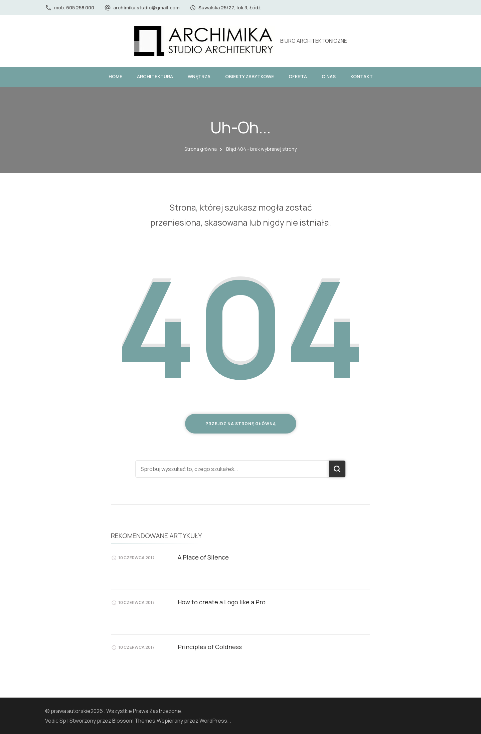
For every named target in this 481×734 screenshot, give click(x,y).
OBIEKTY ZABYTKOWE (249, 76)
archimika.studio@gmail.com (146, 7)
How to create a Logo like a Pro (222, 602)
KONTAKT (361, 76)
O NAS (329, 76)
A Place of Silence (203, 557)
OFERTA (298, 76)
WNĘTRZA (199, 76)
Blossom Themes (133, 720)
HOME (115, 76)
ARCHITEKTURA (155, 76)
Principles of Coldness (210, 647)
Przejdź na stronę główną (240, 423)
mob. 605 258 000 (74, 7)
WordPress (213, 720)
